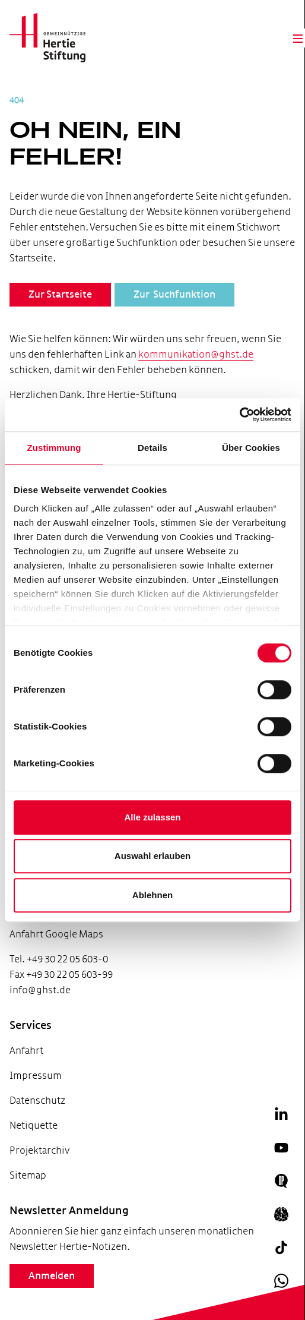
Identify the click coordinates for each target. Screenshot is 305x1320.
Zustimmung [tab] (54, 448)
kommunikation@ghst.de (195, 354)
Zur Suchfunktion (174, 295)
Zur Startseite (60, 295)
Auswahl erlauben (152, 856)
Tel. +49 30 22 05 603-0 (58, 959)
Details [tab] (152, 448)
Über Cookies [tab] (251, 448)
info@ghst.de (40, 990)
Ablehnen (152, 895)
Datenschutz (37, 1100)
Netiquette (33, 1125)
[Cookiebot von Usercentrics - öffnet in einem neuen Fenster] (239, 414)
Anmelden (51, 1276)
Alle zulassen (152, 817)
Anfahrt (26, 1050)
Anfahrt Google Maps (56, 934)
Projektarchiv (39, 1150)
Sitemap (27, 1175)
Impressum (35, 1075)
